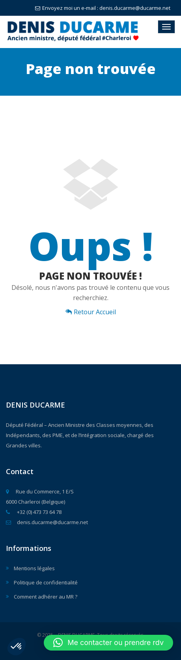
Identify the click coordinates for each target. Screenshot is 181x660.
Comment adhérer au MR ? (45, 596)
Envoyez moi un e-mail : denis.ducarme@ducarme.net (102, 7)
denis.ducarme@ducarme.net (47, 522)
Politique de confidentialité (46, 582)
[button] (16, 646)
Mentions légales (34, 568)
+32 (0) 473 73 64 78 (34, 511)
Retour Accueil (90, 312)
